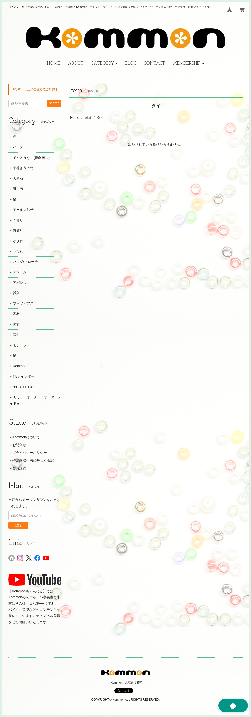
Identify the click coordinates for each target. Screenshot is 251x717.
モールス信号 (23, 210)
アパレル (20, 283)
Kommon (20, 366)
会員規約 (19, 468)
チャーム (20, 272)
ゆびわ (18, 241)
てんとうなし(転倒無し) (31, 158)
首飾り (18, 230)
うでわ (18, 251)
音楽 (16, 335)
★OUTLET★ (23, 387)
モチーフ (20, 345)
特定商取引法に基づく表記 (33, 460)
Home (74, 118)
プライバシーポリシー (29, 453)
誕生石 (18, 189)
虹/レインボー (24, 376)
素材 (16, 314)
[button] (104, 63)
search (54, 103)
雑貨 (16, 293)
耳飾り (18, 220)
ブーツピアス (23, 303)
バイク (18, 147)
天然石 (18, 178)
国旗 (88, 118)
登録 (18, 525)
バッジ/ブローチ (25, 262)
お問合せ (19, 445)
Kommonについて (26, 437)
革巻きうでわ (23, 168)
